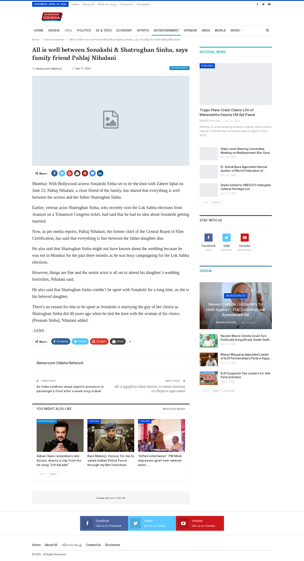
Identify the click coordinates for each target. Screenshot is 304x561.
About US (88, 4)
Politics (84, 30)
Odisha (54, 30)
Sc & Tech (104, 30)
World (220, 30)
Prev (42, 474)
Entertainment (166, 30)
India (206, 30)
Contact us (127, 4)
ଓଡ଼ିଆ (68, 30)
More (235, 30)
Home (75, 4)
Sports (143, 30)
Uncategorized (235, 295)
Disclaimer (143, 4)
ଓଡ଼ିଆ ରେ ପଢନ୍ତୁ (107, 4)
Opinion (190, 30)
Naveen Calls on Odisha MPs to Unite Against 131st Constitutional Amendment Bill (235, 309)
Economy (124, 30)
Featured (94, 421)
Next (54, 474)
